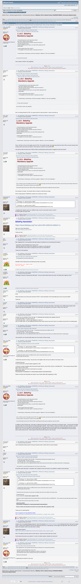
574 (55, 19)
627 (14, 21)
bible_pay (5, 27)
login (15, 7)
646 (48, 21)
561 (32, 19)
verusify (5, 302)
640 (37, 21)
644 (44, 21)
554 (19, 19)
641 (39, 21)
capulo (4, 314)
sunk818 (5, 253)
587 (10, 20)
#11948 (76, 254)
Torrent (20, 10)
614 (59, 20)
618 (66, 20)
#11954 (76, 341)
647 (50, 21)
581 (68, 19)
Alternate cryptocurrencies (16, 15)
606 (45, 20)
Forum (40, 67)
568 (45, 19)
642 (41, 21)
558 (27, 19)
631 (21, 21)
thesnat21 (5, 152)
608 (49, 20)
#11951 (76, 303)
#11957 (76, 453)
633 (25, 21)
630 (19, 21)
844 (54, 21)
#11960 (76, 543)
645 (46, 21)
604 (41, 20)
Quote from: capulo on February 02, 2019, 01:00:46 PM (26, 328)
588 (12, 20)
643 (43, 21)
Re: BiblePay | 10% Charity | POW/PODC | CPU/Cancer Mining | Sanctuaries (36, 27)
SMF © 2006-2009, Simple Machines (45, 581)
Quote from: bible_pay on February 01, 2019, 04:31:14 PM (27, 31)
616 (63, 20)
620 (70, 20)
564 (37, 19)
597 (28, 20)
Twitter (53, 67)
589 (14, 20)
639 (35, 21)
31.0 (18, 10)
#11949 (76, 272)
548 (9, 19)
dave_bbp (5, 115)
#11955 (76, 386)
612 (56, 20)
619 (68, 20)
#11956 (76, 442)
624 (8, 21)
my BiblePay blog (18, 269)
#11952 (76, 314)
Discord (46, 67)
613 (57, 20)
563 (36, 19)
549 (10, 19)
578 (63, 19)
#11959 (76, 521)
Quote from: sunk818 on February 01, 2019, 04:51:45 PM (26, 30)
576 (59, 19)
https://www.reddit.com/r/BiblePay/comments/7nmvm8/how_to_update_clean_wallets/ (34, 514)
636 (30, 21)
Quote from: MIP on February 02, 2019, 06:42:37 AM (25, 545)
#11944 (76, 153)
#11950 (76, 291)
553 (18, 19)
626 (12, 21)
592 (19, 20)
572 (52, 19)
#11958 (76, 472)
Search (12, 12)
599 (32, 20)
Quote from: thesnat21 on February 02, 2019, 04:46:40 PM (26, 456)
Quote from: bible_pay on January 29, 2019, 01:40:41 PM (26, 256)
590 (16, 20)
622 (5, 21)
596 (26, 20)
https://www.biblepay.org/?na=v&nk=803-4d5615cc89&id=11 (37, 225)
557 (25, 19)
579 (64, 19)
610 (52, 20)
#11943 (76, 116)
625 (10, 21)
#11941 (76, 27)
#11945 (76, 197)
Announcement (35, 67)
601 (36, 20)
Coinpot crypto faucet (34, 269)
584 (5, 20)
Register (20, 12)
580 (66, 19)
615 (61, 20)
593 (21, 20)
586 (8, 20)
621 (3, 21)
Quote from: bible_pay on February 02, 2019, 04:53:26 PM (26, 474)
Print (77, 21)
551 (14, 19)
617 (65, 20)
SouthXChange (58, 67)
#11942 (76, 71)
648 (52, 21)
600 (34, 20)
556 (23, 19)
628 (16, 21)
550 (12, 19)
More (24, 12)
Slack (43, 67)
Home (6, 12)
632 (23, 21)
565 (39, 19)
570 (48, 19)
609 (50, 20)
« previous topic (72, 570)
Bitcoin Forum (5, 15)
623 (7, 21)
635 (28, 21)
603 (39, 20)
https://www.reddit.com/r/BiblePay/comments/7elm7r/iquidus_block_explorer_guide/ (34, 530)
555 (21, 19)
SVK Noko (5, 70)
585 (7, 20)
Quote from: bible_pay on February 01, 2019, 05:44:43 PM (26, 73)
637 (32, 21)
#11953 (76, 326)
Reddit (50, 67)
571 (50, 19)
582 (70, 19)
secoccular (5, 441)
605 (43, 20)
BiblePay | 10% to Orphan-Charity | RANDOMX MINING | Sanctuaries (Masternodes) (56, 15)
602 (38, 20)
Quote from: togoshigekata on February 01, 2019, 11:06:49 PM (27, 343)
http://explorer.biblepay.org (52, 524)
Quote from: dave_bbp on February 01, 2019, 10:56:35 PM (26, 155)
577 (61, 19)
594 (23, 20)
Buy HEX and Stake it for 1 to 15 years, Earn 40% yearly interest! (40, 214)
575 (57, 19)
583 (3, 20)
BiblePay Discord (26, 269)
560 (30, 19)
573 (54, 19)
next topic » (77, 570)
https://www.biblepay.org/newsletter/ (23, 229)
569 (46, 19)
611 (54, 20)
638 (34, 21)
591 (17, 20)
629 (17, 21)
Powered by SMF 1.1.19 (33, 581)
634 (26, 21)
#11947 (76, 239)
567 (43, 19)
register (18, 7)
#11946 (76, 218)
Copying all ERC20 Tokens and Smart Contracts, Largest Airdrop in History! (40, 215)
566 (41, 19)
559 (29, 19)
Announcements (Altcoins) (29, 15)
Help (10, 12)
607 (47, 20)
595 (25, 20)
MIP (4, 239)
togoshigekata (6, 197)
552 (16, 19)
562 (34, 19)
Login (16, 12)
